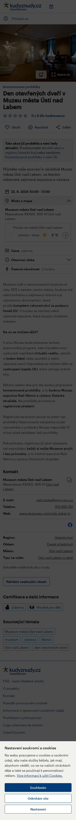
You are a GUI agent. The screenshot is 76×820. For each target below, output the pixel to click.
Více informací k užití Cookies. (40, 775)
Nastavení (38, 809)
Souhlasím (38, 787)
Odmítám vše (38, 798)
